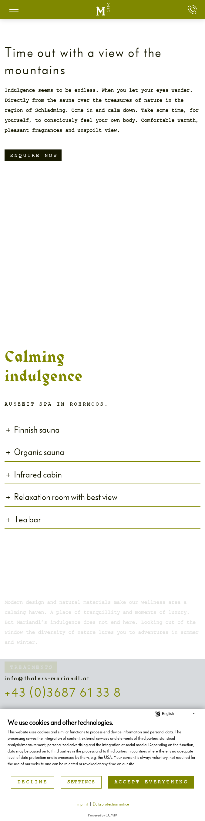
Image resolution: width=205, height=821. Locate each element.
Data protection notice (111, 804)
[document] (102, 746)
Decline (32, 782)
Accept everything (151, 782)
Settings (81, 782)
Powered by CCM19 (102, 814)
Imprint (82, 804)
